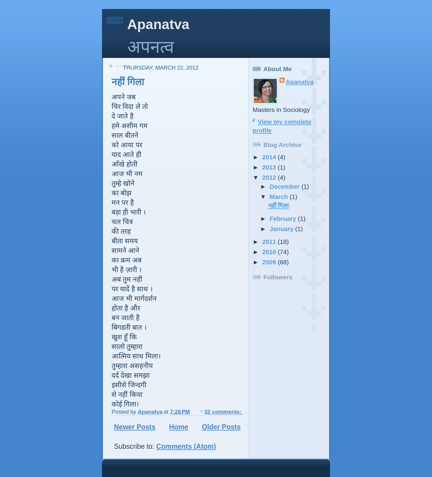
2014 (270, 157)
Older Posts (221, 427)
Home (178, 427)
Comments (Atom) (186, 446)
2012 (270, 177)
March (280, 196)
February (284, 218)
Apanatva (158, 24)
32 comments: (223, 412)
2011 (270, 241)
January (282, 228)
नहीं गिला (128, 81)
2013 (270, 167)
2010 (270, 251)
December (286, 186)
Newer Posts (134, 427)
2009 (270, 262)
